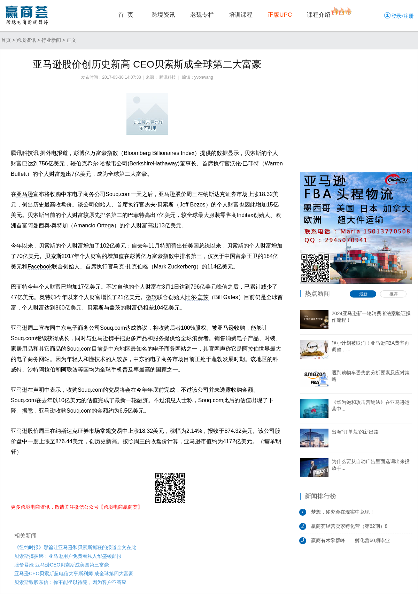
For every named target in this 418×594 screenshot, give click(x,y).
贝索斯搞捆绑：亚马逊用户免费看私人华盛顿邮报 (68, 556)
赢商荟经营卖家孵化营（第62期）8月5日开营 (349, 528)
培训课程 (241, 14)
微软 (151, 297)
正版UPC (280, 14)
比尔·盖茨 (197, 297)
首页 (6, 40)
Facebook (40, 266)
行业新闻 (51, 40)
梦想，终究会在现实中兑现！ (342, 512)
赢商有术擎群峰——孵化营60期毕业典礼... (350, 542)
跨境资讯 (163, 14)
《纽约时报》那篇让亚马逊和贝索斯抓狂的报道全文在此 (75, 547)
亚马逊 (24, 194)
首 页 (126, 14)
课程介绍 (319, 14)
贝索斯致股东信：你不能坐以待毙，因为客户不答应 (70, 582)
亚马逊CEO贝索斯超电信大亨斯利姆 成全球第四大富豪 (73, 573)
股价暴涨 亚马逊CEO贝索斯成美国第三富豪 (61, 565)
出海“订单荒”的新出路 (355, 432)
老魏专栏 (202, 14)
